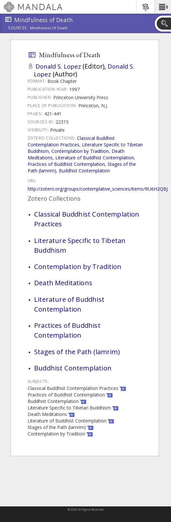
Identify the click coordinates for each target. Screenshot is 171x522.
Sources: (18, 28)
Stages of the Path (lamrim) (77, 351)
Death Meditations (63, 282)
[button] (162, 7)
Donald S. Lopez (58, 66)
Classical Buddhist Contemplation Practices (71, 141)
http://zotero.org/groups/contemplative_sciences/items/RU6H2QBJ (98, 189)
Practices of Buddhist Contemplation (66, 164)
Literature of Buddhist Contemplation (94, 157)
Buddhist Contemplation (84, 170)
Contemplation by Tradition (80, 151)
